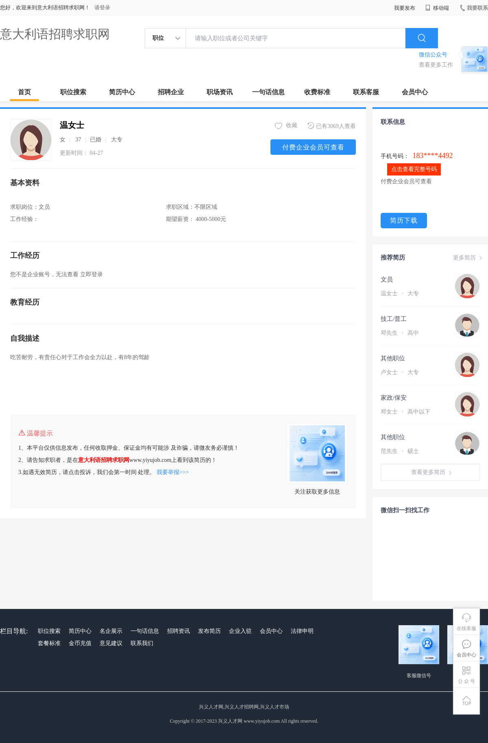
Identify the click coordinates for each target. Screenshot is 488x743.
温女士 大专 (400, 293)
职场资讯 (220, 92)
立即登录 (91, 274)
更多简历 (468, 258)
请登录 (102, 7)
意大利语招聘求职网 (55, 34)
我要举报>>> (173, 472)
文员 (387, 279)
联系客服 (366, 92)
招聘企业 (171, 92)
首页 (24, 92)
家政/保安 (394, 397)
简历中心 (122, 92)
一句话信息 (268, 92)
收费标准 (317, 92)
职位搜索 (73, 92)
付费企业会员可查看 (313, 147)
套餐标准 (49, 643)
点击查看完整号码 (414, 169)
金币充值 (80, 643)
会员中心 (415, 92)
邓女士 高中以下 (405, 412)
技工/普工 (394, 319)
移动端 (437, 8)
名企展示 (111, 631)
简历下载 (404, 220)
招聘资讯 (178, 631)
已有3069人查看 (331, 125)
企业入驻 (240, 631)
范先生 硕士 (400, 451)
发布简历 (209, 631)
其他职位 (393, 358)
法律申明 (302, 631)
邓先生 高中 (400, 333)
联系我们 (142, 643)
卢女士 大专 (400, 372)
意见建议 (111, 643)
